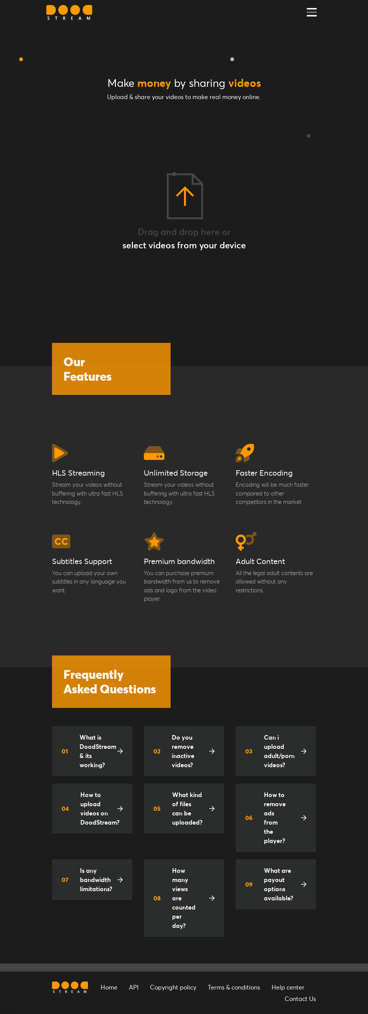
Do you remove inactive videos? (173, 751)
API (133, 987)
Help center (288, 987)
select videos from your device (184, 245)
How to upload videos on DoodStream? (90, 808)
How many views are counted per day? (174, 897)
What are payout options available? (269, 884)
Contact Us (300, 998)
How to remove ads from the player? (265, 817)
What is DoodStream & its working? (89, 751)
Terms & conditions (234, 987)
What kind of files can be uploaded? (177, 808)
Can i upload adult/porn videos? (270, 751)
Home (109, 987)
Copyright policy (173, 987)
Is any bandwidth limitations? (87, 879)
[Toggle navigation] (312, 12)
